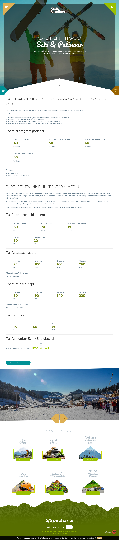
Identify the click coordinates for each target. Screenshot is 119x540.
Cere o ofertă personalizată (18, 363)
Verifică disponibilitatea (100, 69)
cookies (27, 538)
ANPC (65, 533)
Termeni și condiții (57, 533)
